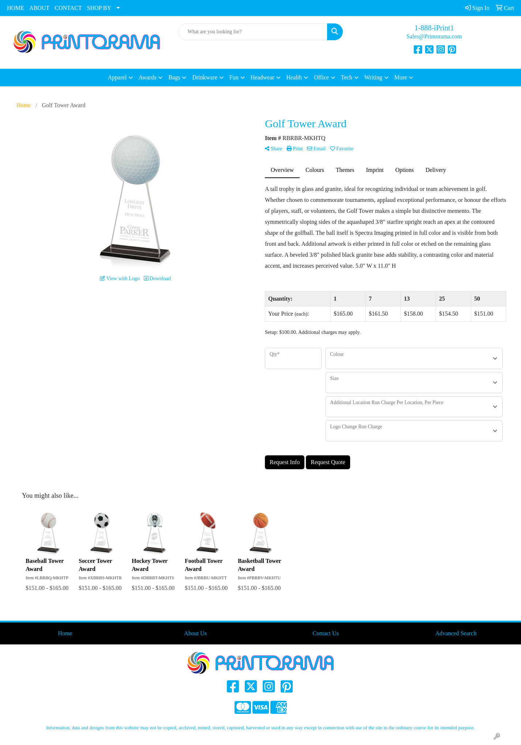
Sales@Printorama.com (434, 36)
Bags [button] (174, 77)
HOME (15, 8)
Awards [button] (147, 77)
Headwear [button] (262, 77)
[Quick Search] (253, 31)
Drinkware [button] (204, 77)
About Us (195, 633)
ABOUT (39, 8)
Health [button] (294, 77)
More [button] (400, 77)
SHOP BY (99, 8)
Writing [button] (373, 77)
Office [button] (321, 77)
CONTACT (68, 8)
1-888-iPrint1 (434, 28)
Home (65, 633)
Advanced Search (455, 633)
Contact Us (325, 633)
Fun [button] (234, 77)
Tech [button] (346, 77)
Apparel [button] (117, 77)
